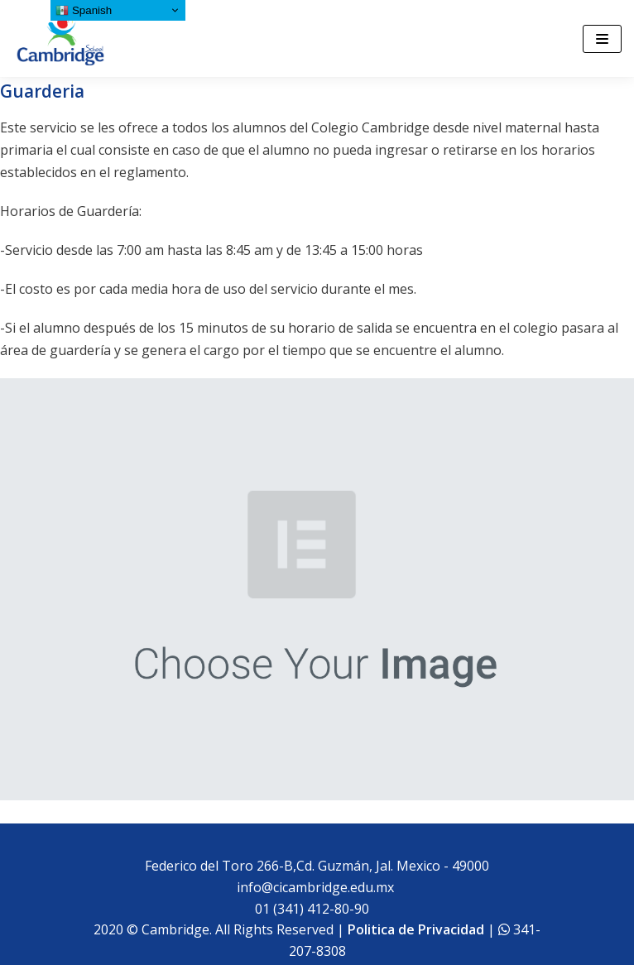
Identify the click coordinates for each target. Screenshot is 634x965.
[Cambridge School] (62, 38)
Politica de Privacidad (416, 929)
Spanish (83, 10)
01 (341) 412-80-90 (315, 909)
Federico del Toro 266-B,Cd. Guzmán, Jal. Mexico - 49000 (317, 866)
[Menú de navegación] (602, 39)
